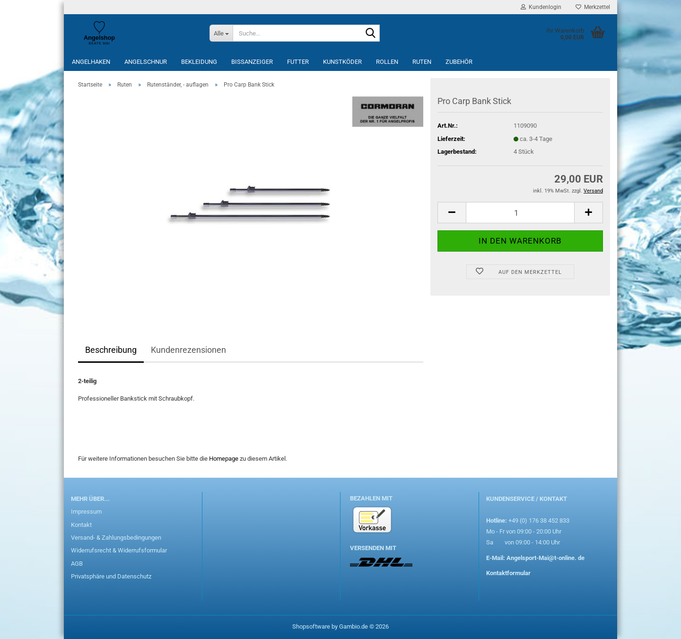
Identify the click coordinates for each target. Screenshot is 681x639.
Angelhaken (91, 61)
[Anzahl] (520, 212)
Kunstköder (342, 61)
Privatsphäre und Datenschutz (111, 576)
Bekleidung (199, 61)
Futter (298, 61)
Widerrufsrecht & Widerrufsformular (119, 550)
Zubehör (458, 61)
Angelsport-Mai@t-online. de (545, 557)
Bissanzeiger (252, 61)
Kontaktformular (508, 573)
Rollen (387, 61)
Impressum (86, 511)
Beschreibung (111, 350)
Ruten (421, 61)
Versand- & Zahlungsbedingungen (116, 537)
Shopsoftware (311, 626)
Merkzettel (593, 7)
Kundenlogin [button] (541, 7)
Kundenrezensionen (188, 350)
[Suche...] (221, 33)
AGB (77, 563)
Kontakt (81, 524)
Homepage (223, 458)
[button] (451, 212)
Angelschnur (145, 61)
